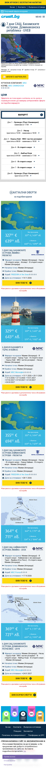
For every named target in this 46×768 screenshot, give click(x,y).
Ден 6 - (21, 161)
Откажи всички (9, 761)
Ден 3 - (23, 140)
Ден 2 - (22, 132)
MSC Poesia (19, 572)
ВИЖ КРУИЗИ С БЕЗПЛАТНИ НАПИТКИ (23, 2)
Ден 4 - (21, 147)
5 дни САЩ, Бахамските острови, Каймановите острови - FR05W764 (14, 453)
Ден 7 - (21, 167)
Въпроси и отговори (37, 7)
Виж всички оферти (22, 695)
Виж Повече (22, 283)
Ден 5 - (22, 154)
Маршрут (23, 114)
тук (24, 751)
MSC (25, 83)
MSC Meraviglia (21, 372)
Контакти (22, 7)
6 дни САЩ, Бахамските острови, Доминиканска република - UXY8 (14, 646)
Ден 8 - (23, 174)
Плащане (17, 731)
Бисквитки (28, 731)
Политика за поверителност (14, 735)
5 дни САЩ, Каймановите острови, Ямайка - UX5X (14, 548)
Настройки (8, 765)
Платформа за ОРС (36, 735)
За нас (12, 7)
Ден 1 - (23, 123)
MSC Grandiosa (16, 86)
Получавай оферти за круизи (16, 11)
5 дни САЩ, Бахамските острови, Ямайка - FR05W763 (14, 253)
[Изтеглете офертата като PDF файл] (14, 76)
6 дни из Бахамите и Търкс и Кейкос (12, 348)
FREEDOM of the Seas (24, 274)
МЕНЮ (38, 17)
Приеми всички (9, 757)
